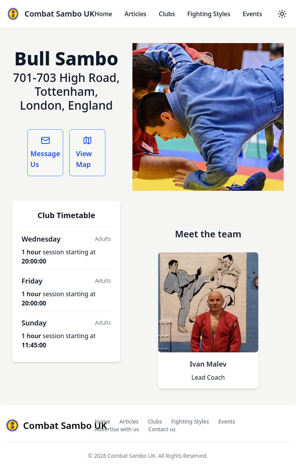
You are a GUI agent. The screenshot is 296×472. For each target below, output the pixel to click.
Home (103, 14)
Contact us (162, 429)
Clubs (167, 14)
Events (252, 14)
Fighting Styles (209, 14)
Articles (136, 14)
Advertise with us (117, 429)
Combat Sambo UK (132, 455)
